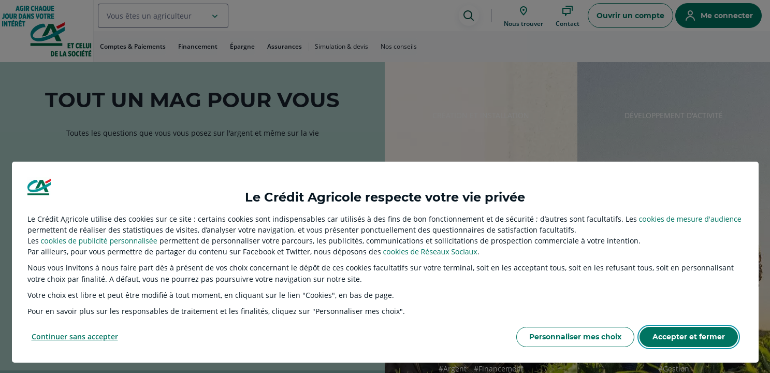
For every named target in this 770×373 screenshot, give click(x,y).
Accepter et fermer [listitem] (688, 336)
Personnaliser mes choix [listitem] (575, 336)
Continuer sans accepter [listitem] (75, 336)
